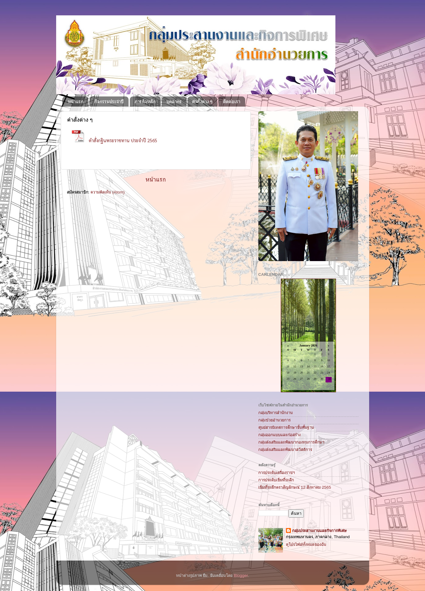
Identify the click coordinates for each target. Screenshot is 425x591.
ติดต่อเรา (231, 101)
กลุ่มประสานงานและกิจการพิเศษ (319, 530)
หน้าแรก (75, 101)
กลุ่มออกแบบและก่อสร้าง (279, 434)
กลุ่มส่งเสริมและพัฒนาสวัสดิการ (285, 449)
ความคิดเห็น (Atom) (108, 192)
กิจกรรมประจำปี (109, 101)
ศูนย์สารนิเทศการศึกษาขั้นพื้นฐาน (286, 427)
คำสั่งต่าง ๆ (202, 101)
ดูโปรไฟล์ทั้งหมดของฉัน (306, 544)
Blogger (241, 575)
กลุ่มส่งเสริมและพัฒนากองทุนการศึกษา (291, 442)
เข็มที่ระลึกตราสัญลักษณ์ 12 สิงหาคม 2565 (294, 487)
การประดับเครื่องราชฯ (276, 472)
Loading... (308, 336)
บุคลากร (174, 101)
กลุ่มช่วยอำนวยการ (274, 420)
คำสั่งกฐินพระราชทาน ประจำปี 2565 (123, 140)
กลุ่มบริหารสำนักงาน (275, 412)
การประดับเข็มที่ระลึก (276, 480)
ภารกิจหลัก (145, 101)
